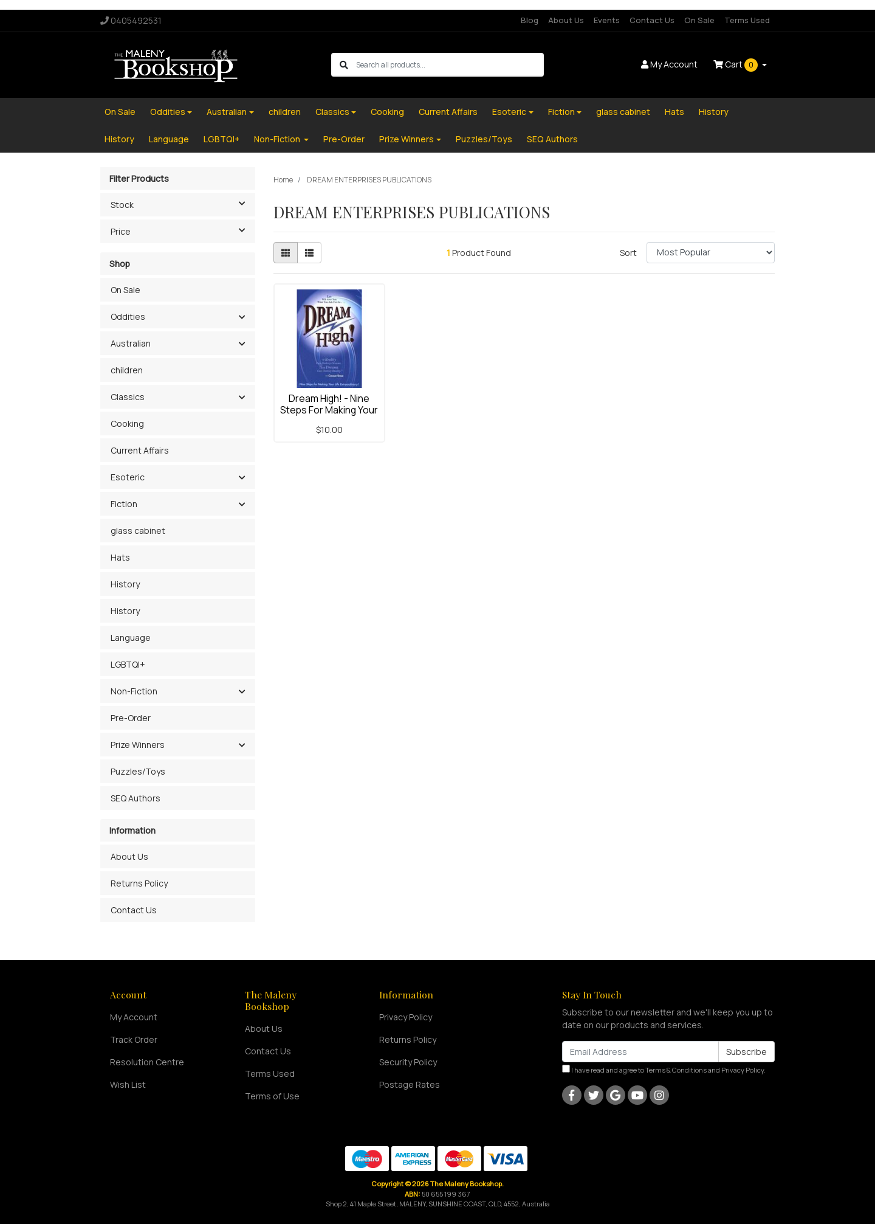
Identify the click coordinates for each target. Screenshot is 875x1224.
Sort (628, 252)
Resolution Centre (147, 1062)
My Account (133, 1017)
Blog (529, 20)
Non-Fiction (278, 139)
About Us (566, 20)
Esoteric (509, 111)
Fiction (561, 111)
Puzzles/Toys (484, 139)
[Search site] (344, 64)
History (714, 111)
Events (607, 20)
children (285, 111)
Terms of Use (272, 1096)
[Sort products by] (711, 252)
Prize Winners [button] (138, 744)
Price (183, 230)
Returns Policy (139, 883)
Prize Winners (406, 139)
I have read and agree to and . (664, 1069)
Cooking (387, 111)
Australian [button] (131, 343)
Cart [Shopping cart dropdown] (736, 65)
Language (169, 139)
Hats (674, 111)
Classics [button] (128, 397)
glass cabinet (623, 111)
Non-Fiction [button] (134, 691)
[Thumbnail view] (285, 252)
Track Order (133, 1039)
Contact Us (652, 20)
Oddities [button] (128, 316)
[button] (241, 317)
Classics (332, 111)
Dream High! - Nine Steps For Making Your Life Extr (329, 410)
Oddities (167, 111)
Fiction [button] (124, 504)
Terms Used (747, 20)
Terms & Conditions (676, 1069)
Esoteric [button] (128, 477)
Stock (183, 203)
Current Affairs (448, 111)
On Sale (699, 20)
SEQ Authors (552, 139)
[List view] (309, 252)
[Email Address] (640, 1051)
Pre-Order (344, 139)
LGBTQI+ (221, 139)
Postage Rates (409, 1084)
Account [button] (669, 64)
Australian (227, 111)
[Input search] (449, 64)
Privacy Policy (405, 1017)
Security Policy (408, 1062)
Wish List (128, 1084)
